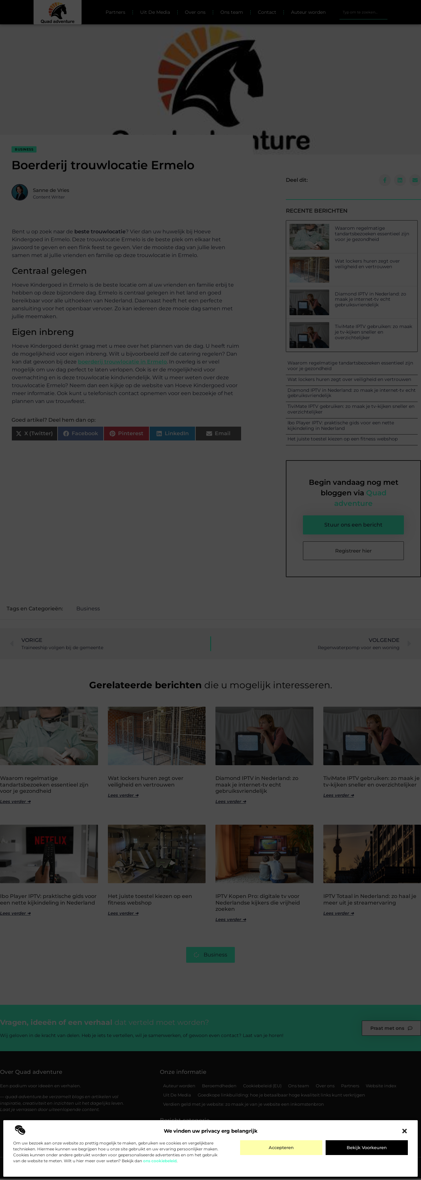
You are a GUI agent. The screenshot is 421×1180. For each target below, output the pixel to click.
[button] (404, 1131)
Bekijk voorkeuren (367, 1147)
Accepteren (281, 1147)
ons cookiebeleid (160, 1160)
